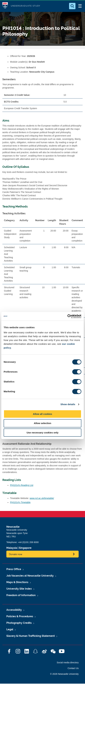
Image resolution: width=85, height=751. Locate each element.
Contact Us (73, 668)
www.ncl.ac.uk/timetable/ (42, 498)
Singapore (25, 547)
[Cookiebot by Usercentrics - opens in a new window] (67, 316)
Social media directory (68, 662)
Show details (67, 404)
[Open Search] (72, 6)
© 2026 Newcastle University (64, 674)
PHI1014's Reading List (21, 485)
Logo (5, 6)
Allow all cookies (42, 414)
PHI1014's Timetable (20, 502)
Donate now (15, 554)
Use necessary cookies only (42, 432)
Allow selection (42, 423)
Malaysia (11, 547)
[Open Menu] (80, 6)
